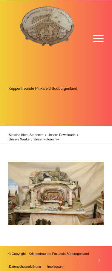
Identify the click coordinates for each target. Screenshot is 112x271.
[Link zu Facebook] (99, 260)
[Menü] (95, 37)
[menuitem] (95, 37)
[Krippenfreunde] (46, 63)
